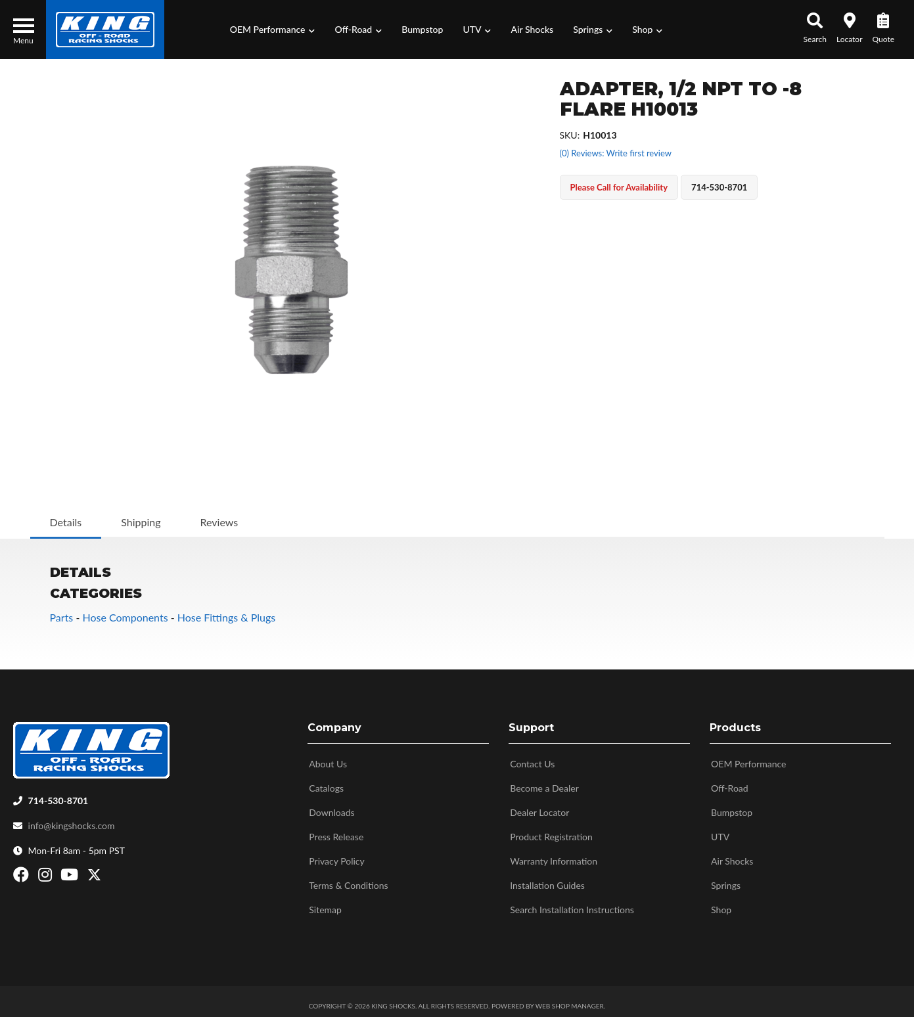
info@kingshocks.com (71, 820)
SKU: (570, 135)
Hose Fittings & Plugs (226, 617)
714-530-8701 (58, 795)
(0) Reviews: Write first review (616, 153)
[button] (272, 29)
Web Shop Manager (570, 1001)
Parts (62, 617)
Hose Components (125, 617)
